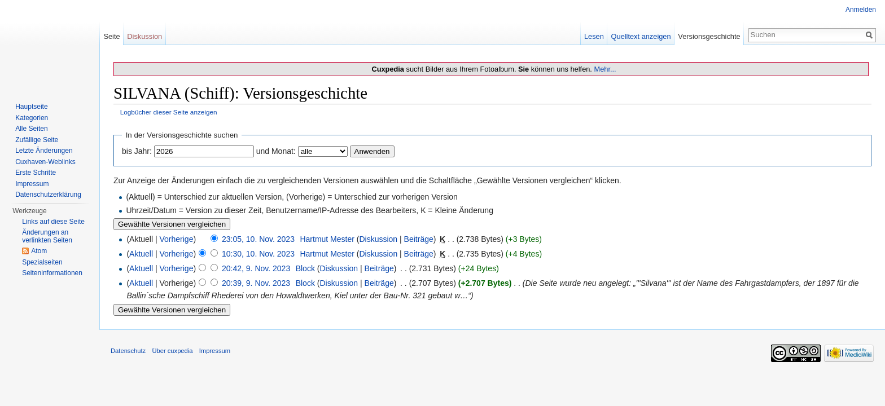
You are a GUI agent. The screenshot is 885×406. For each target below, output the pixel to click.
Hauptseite (31, 107)
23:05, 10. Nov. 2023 (258, 239)
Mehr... (605, 69)
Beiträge (418, 239)
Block (305, 268)
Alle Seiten (31, 129)
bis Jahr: (137, 151)
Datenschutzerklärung (48, 194)
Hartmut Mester (327, 239)
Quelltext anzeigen (641, 36)
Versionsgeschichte (709, 36)
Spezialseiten (42, 262)
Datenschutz (128, 350)
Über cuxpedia (172, 350)
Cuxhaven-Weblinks (45, 162)
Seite (111, 36)
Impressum (32, 184)
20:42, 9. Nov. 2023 (256, 268)
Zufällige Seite (36, 140)
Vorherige (177, 239)
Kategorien (31, 118)
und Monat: (276, 151)
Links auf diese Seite (53, 222)
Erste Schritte (35, 172)
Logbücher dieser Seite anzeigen (168, 112)
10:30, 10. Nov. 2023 (258, 253)
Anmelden (860, 10)
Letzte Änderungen (43, 151)
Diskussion (378, 239)
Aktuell (141, 253)
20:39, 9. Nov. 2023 (256, 283)
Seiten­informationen (52, 273)
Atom (39, 251)
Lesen (594, 36)
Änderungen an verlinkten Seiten (47, 236)
